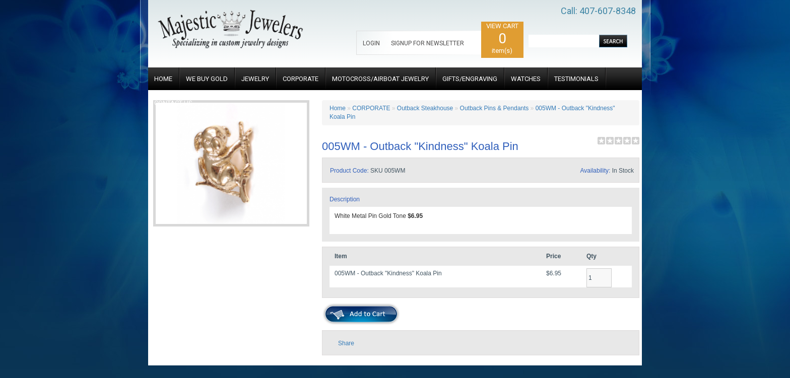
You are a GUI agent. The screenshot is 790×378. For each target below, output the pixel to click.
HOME (163, 79)
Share (346, 343)
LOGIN (371, 43)
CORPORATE (300, 79)
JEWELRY (255, 79)
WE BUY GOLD (207, 79)
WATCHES (526, 79)
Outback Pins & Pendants (494, 108)
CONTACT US (173, 103)
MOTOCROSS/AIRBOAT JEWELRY (380, 79)
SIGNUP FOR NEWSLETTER (427, 43)
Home (338, 108)
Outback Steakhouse (425, 108)
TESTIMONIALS (576, 79)
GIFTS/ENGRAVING (469, 79)
